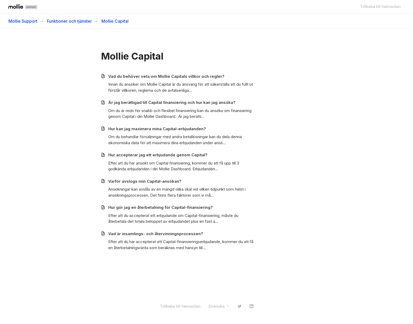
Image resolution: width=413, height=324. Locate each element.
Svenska (219, 306)
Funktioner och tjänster (69, 21)
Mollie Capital (115, 21)
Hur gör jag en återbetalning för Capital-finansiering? (160, 207)
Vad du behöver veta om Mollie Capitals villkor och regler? (166, 76)
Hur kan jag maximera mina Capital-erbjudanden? (157, 128)
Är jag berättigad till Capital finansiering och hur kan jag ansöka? (171, 102)
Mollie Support (22, 21)
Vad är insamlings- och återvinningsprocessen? (155, 233)
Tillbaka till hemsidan (380, 6)
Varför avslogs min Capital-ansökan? (144, 181)
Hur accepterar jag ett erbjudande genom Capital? (158, 154)
